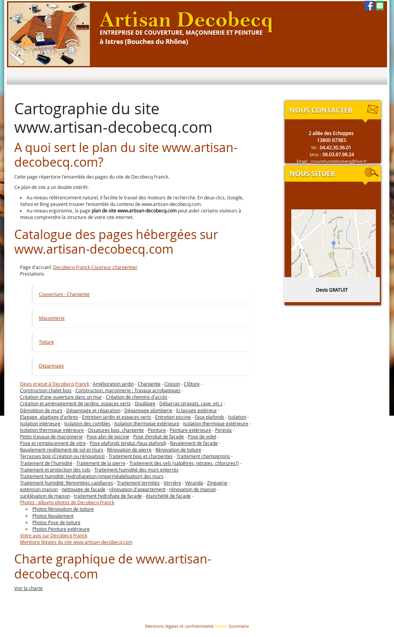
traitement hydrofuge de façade (108, 496)
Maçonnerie (52, 318)
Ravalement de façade (194, 443)
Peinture (157, 430)
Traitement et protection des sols (55, 469)
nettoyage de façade (83, 489)
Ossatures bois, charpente (116, 430)
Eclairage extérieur (196, 410)
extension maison (39, 489)
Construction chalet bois (46, 390)
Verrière (172, 483)
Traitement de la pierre (100, 463)
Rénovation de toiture (178, 449)
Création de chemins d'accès (136, 397)
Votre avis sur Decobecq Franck (53, 535)
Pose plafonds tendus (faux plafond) (128, 443)
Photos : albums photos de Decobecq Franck (67, 502)
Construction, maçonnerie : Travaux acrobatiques (127, 390)
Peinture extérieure (190, 430)
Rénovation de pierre (129, 449)
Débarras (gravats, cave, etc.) (190, 403)
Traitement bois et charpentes (141, 456)
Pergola (223, 430)
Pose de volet (202, 436)
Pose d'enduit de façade (158, 436)
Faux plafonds (209, 417)
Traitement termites (138, 483)
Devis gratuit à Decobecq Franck (54, 384)
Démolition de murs (41, 410)
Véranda (194, 483)
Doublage (145, 403)
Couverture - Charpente (64, 294)
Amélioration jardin (113, 384)
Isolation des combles (87, 423)
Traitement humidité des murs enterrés (136, 469)
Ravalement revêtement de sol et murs (61, 449)
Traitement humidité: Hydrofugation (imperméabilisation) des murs (92, 476)
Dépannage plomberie (148, 410)
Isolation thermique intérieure (52, 430)
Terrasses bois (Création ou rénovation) (62, 456)
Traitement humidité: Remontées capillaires (66, 483)
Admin (221, 626)
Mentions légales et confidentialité (179, 626)
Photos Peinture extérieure (61, 529)
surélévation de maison (45, 496)
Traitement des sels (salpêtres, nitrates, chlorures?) (184, 463)
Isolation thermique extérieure (146, 423)
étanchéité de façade (168, 496)
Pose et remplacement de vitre (53, 443)
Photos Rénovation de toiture (63, 509)
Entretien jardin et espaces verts (116, 417)
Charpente (149, 384)
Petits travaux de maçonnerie (51, 436)
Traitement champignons (203, 456)
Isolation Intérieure (40, 423)
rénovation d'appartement (137, 489)
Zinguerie (217, 483)
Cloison (172, 384)
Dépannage (51, 366)
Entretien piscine (173, 417)
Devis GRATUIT (332, 290)
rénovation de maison (192, 489)
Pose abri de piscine (108, 436)
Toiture (46, 342)
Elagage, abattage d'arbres (49, 417)
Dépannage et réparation (93, 410)
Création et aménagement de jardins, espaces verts (75, 403)
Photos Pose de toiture (56, 522)
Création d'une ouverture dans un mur (61, 397)
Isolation (237, 417)
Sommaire (239, 626)
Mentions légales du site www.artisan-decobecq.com (76, 542)
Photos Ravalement (52, 516)
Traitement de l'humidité (46, 463)
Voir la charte (28, 588)
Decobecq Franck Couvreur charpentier (95, 267)
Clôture (192, 384)
